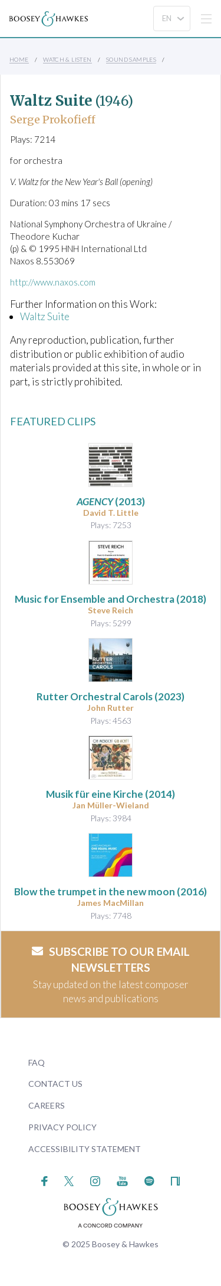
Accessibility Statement (84, 1149)
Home (19, 59)
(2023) (110, 696)
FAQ (36, 1062)
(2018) (110, 599)
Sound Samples (131, 59)
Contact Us (55, 1084)
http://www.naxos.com (52, 282)
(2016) (110, 891)
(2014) (110, 794)
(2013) (111, 501)
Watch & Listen (67, 59)
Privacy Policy (62, 1127)
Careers (46, 1105)
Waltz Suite (45, 316)
